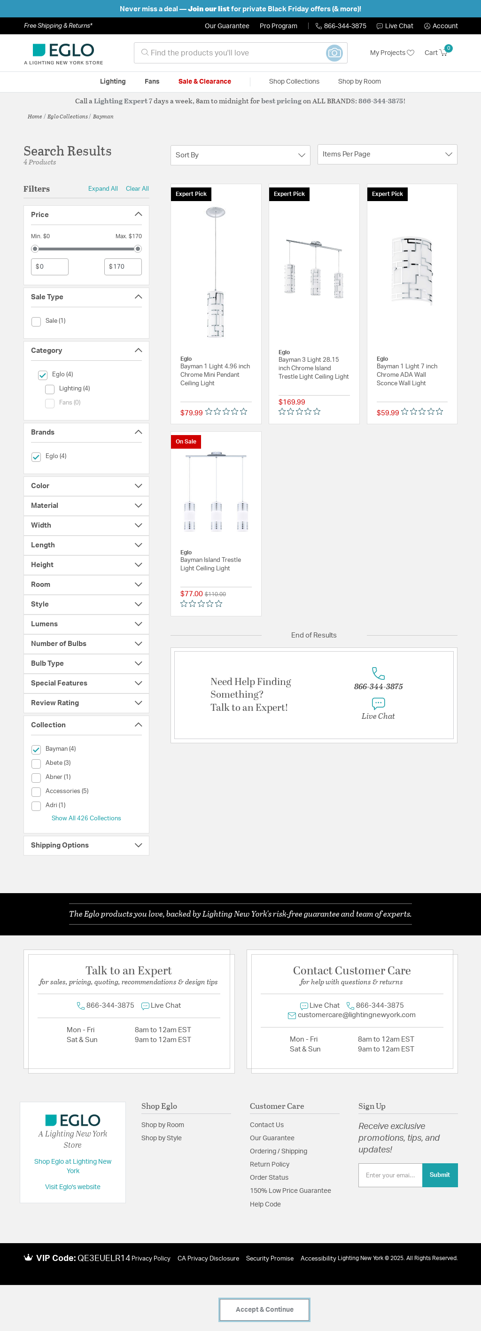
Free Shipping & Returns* (58, 26)
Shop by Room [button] (359, 81)
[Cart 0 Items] (441, 53)
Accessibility (318, 1259)
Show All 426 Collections (86, 818)
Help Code (265, 1204)
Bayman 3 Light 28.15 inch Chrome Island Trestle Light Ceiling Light (314, 368)
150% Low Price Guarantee (290, 1191)
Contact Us (267, 1125)
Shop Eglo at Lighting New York (72, 1167)
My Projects (392, 53)
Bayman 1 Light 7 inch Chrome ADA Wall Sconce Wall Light (407, 375)
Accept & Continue (265, 1310)
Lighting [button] (113, 81)
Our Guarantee (227, 26)
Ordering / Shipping (278, 1151)
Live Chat (395, 26)
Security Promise (270, 1259)
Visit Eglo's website (73, 1187)
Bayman (103, 116)
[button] (441, 26)
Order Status (269, 1178)
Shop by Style (161, 1138)
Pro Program (278, 26)
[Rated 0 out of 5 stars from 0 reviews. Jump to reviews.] (228, 411)
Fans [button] (152, 81)
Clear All (137, 189)
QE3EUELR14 (104, 1258)
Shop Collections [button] (294, 81)
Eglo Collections (67, 116)
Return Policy (269, 1164)
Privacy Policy (151, 1259)
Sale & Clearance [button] (204, 81)
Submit (440, 1175)
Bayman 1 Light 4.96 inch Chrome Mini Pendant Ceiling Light (215, 375)
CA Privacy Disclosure (208, 1259)
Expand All (103, 189)
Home (35, 116)
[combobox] (241, 52)
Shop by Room (162, 1125)
